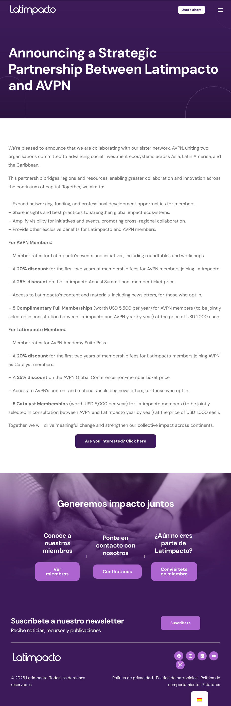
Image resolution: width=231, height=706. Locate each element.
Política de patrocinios (177, 677)
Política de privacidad (132, 677)
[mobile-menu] (218, 10)
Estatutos (211, 684)
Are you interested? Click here (115, 441)
